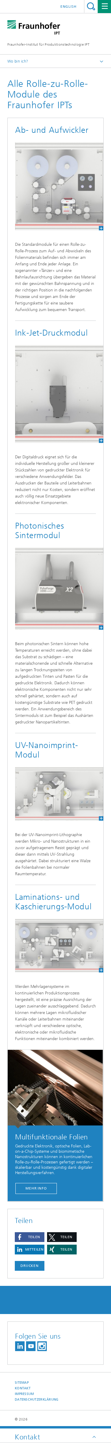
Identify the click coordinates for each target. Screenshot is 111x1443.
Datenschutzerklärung (37, 1399)
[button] (29, 1237)
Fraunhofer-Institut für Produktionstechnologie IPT (48, 44)
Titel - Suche (91, 6)
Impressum (24, 1394)
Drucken (29, 1266)
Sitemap (22, 1383)
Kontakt (22, 1388)
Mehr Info (36, 1188)
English (68, 6)
